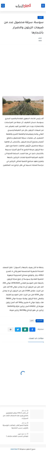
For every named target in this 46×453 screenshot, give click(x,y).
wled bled (14, 449)
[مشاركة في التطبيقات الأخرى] (11, 329)
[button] (32, 329)
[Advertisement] (23, 71)
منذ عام (24, 410)
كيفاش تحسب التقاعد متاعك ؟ (17, 436)
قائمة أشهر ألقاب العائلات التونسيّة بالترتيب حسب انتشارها (15, 427)
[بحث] (3, 6)
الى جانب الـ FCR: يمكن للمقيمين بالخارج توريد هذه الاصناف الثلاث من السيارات (15, 415)
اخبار (40, 17)
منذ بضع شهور (22, 434)
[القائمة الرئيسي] (43, 6)
